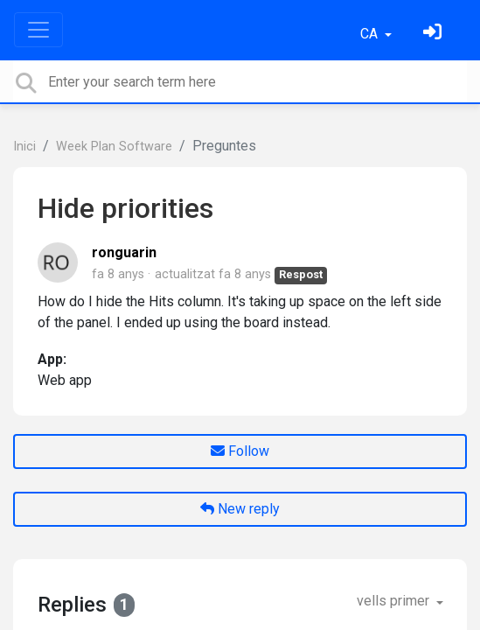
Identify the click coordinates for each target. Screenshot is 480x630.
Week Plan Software (114, 146)
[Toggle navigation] (38, 29)
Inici (24, 146)
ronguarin (124, 252)
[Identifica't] (434, 34)
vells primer (395, 600)
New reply (240, 508)
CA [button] (370, 33)
